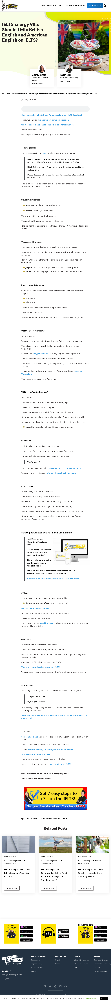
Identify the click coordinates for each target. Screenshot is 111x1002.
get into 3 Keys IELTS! (60, 764)
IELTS (4, 93)
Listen (77, 956)
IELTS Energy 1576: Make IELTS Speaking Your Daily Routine (18, 873)
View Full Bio (37, 84)
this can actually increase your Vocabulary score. (51, 749)
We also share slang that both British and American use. (47, 124)
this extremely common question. (53, 120)
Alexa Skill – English (81, 964)
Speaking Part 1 (56, 468)
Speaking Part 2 (73, 468)
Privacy (60, 995)
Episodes (58, 960)
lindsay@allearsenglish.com (12, 974)
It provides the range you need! (36, 754)
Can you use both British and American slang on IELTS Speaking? (51, 115)
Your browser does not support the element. (55, 109)
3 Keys (44, 153)
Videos (33, 971)
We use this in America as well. (35, 608)
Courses (48, 6)
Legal (74, 995)
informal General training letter (61, 473)
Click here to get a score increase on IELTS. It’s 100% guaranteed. (55, 578)
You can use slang (29, 737)
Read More (12, 888)
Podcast (58, 6)
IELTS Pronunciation (15, 93)
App (75, 967)
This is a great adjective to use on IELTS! (40, 667)
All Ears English (39, 956)
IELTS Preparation (101, 971)
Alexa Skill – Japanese (82, 960)
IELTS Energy (60, 956)
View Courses (90, 6)
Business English (37, 967)
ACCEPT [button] (103, 998)
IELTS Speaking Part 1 (12, 861)
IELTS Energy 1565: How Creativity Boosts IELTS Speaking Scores (92, 873)
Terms (67, 995)
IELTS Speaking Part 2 (49, 861)
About (40, 6)
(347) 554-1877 (8, 978)
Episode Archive (37, 960)
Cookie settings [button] (91, 998)
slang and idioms (40, 353)
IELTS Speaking (31, 93)
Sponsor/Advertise (73, 6)
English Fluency (36, 964)
